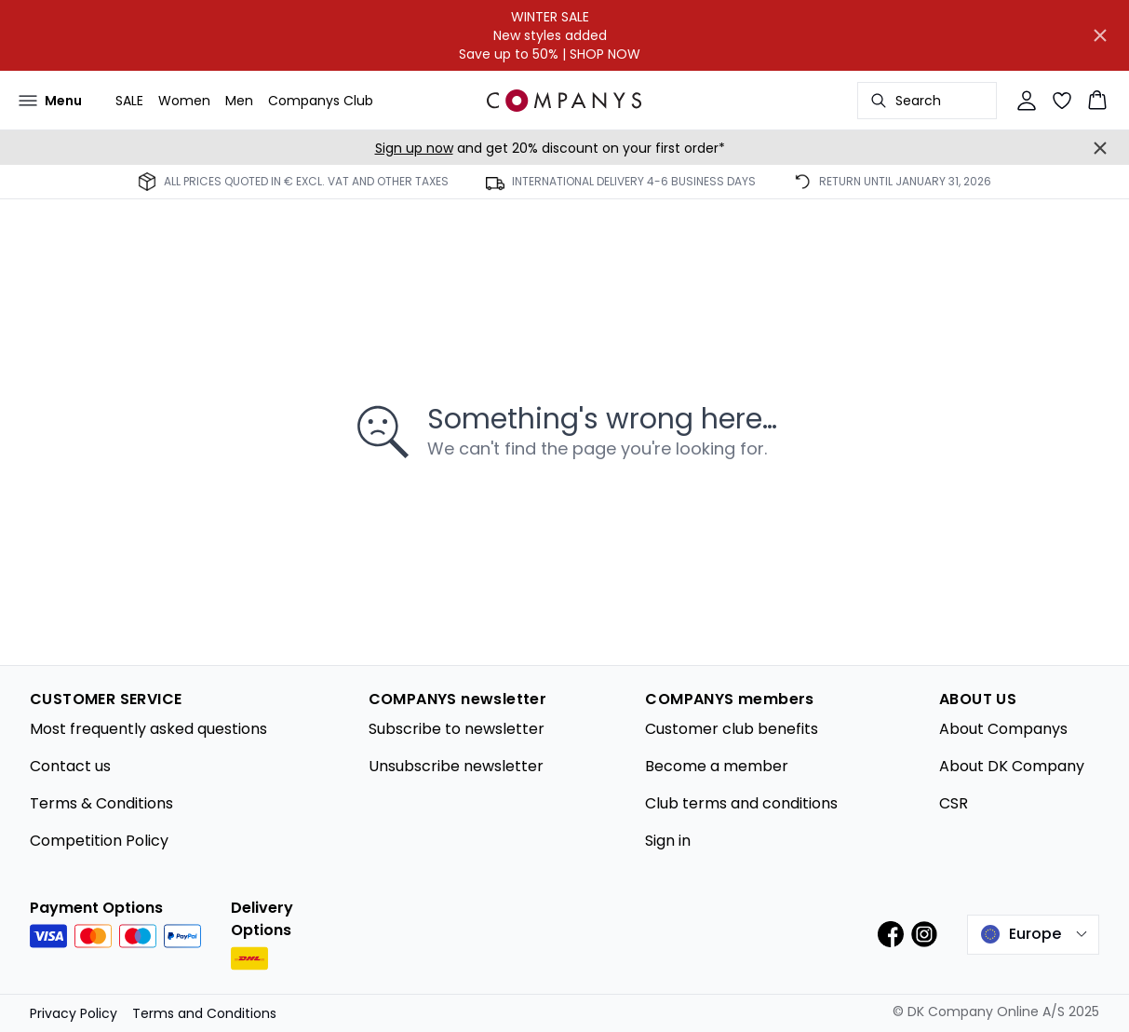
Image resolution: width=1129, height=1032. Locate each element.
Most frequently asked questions (148, 729)
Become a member (716, 766)
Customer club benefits (731, 729)
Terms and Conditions (204, 1013)
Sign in (668, 840)
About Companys (1003, 729)
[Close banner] (1100, 35)
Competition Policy (99, 840)
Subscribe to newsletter (456, 729)
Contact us (70, 766)
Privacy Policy (73, 1013)
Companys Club (320, 100)
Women (184, 100)
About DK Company (1011, 766)
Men (239, 100)
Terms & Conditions (101, 803)
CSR (953, 803)
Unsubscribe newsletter (456, 766)
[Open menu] (50, 100)
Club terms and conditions (741, 803)
